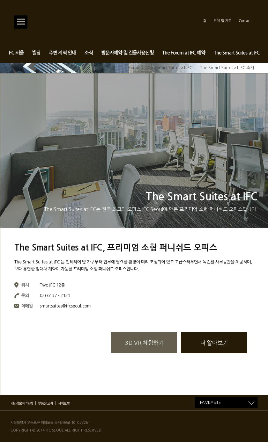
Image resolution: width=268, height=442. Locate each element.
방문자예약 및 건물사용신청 (127, 52)
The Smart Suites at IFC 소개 (227, 68)
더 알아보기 (214, 343)
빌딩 (36, 52)
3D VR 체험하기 (144, 343)
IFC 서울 (16, 52)
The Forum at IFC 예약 (183, 52)
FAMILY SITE (210, 402)
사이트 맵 (64, 403)
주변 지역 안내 (62, 52)
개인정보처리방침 (21, 403)
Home (133, 68)
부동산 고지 (45, 403)
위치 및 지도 (222, 20)
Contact (245, 20)
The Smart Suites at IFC (237, 52)
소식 (88, 52)
